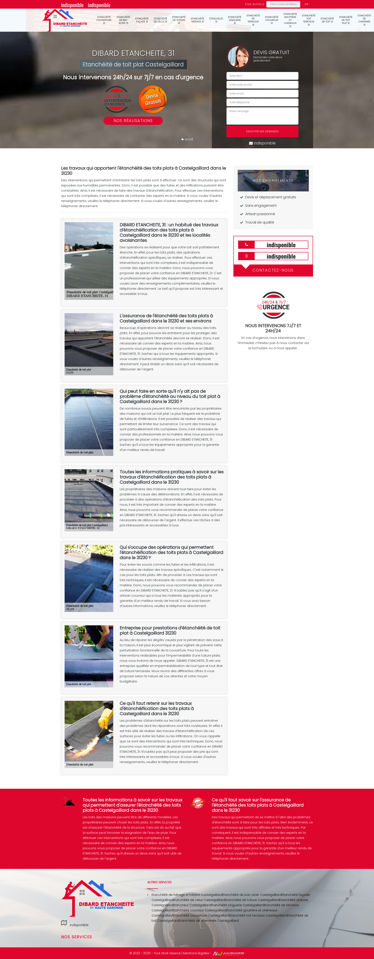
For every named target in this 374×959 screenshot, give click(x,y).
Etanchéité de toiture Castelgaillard (252, 900)
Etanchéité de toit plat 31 (345, 20)
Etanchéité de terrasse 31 (253, 20)
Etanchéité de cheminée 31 (364, 20)
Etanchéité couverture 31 (104, 20)
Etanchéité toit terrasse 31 (308, 20)
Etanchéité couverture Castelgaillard (201, 915)
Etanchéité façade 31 (142, 20)
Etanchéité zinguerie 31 (234, 20)
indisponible (72, 5)
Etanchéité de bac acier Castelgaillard (252, 895)
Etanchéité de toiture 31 (179, 20)
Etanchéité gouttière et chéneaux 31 (290, 20)
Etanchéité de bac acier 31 (123, 20)
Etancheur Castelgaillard (192, 905)
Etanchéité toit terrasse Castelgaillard (258, 915)
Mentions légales (196, 953)
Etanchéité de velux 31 (160, 20)
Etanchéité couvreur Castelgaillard (199, 910)
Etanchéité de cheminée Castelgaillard (209, 920)
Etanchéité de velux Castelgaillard (199, 900)
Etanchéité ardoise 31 (197, 20)
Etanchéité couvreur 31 (271, 20)
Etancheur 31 (216, 20)
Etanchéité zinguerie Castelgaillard (237, 905)
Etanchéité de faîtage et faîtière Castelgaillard (187, 895)
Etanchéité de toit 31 (327, 20)
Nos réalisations (133, 120)
